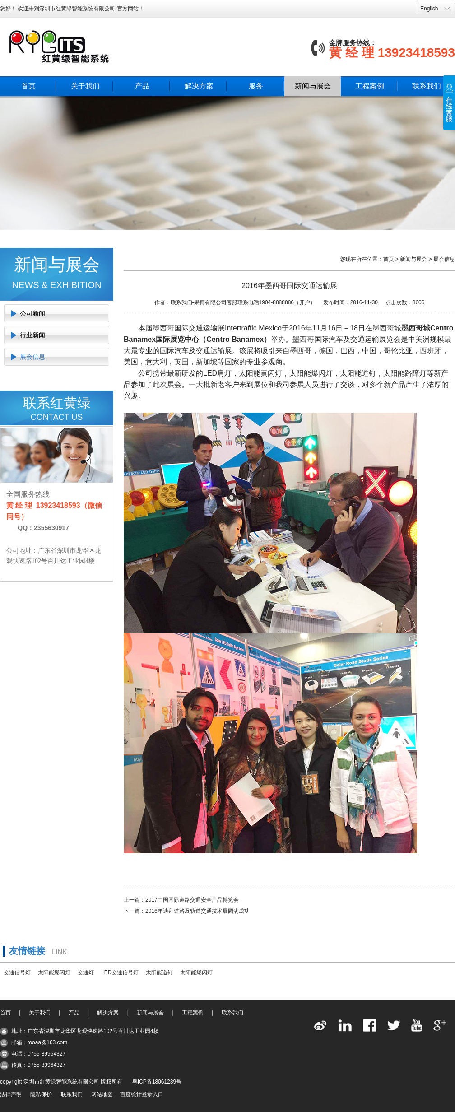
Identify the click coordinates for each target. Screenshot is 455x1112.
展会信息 (32, 356)
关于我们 (85, 86)
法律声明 (11, 1094)
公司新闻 (32, 313)
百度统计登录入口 (141, 1094)
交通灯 (86, 972)
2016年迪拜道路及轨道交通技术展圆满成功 (197, 911)
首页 (28, 86)
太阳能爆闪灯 (54, 972)
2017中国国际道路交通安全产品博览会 (192, 900)
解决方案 (199, 86)
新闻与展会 (313, 86)
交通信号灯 (17, 972)
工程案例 (369, 86)
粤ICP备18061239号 (156, 1082)
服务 (256, 86)
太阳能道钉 (159, 972)
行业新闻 (32, 335)
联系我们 (426, 86)
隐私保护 (41, 1094)
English (429, 8)
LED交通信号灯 (120, 972)
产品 (142, 86)
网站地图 (102, 1094)
